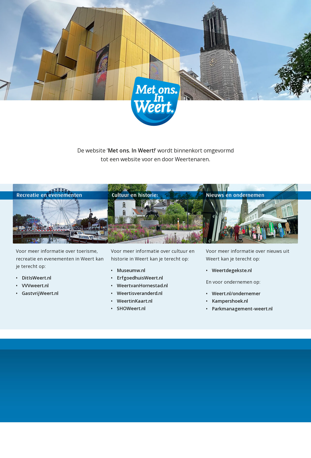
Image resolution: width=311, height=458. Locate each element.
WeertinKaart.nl (135, 301)
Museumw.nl (131, 270)
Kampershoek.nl (230, 301)
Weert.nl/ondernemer (236, 293)
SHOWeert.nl (131, 308)
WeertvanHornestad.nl (142, 285)
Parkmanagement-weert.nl (242, 309)
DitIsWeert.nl (36, 278)
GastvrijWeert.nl (40, 293)
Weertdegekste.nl (232, 270)
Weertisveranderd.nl (140, 293)
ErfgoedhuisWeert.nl (140, 278)
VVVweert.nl (35, 285)
